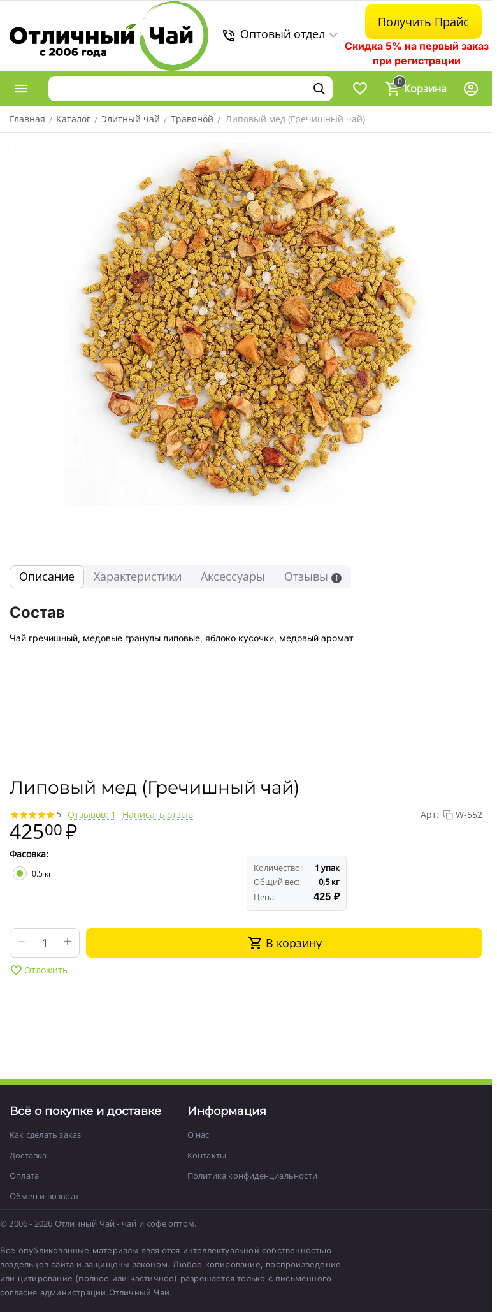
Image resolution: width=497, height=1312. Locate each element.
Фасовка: (29, 854)
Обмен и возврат (44, 1196)
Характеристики (138, 576)
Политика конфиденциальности (252, 1175)
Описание (47, 576)
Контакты (207, 1155)
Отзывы (313, 576)
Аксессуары (233, 576)
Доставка (28, 1155)
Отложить (39, 970)
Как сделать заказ (45, 1135)
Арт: (430, 814)
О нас (198, 1135)
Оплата (24, 1175)
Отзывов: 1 (92, 814)
